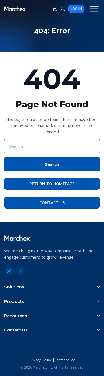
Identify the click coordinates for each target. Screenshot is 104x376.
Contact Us (52, 202)
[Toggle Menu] (94, 8)
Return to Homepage (52, 183)
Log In (76, 8)
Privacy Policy (40, 360)
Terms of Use (65, 360)
